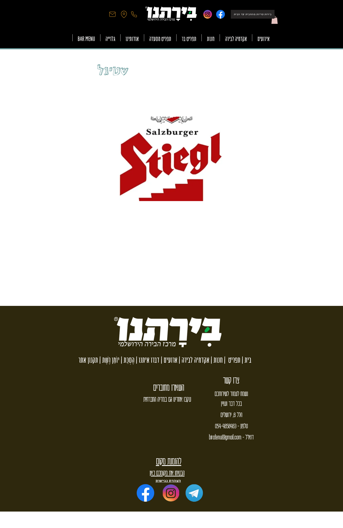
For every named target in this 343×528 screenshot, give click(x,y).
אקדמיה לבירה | (193, 360)
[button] (274, 20)
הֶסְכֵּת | (127, 360)
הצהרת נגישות (168, 480)
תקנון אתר (88, 360)
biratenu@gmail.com (225, 437)
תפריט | (231, 360)
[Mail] (112, 14)
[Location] (123, 14)
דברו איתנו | (147, 360)
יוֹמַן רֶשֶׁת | (108, 360)
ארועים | (168, 360)
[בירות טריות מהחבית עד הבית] (253, 14)
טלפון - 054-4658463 (231, 425)
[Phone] (134, 14)
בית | (245, 360)
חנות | (216, 360)
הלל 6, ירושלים (231, 414)
